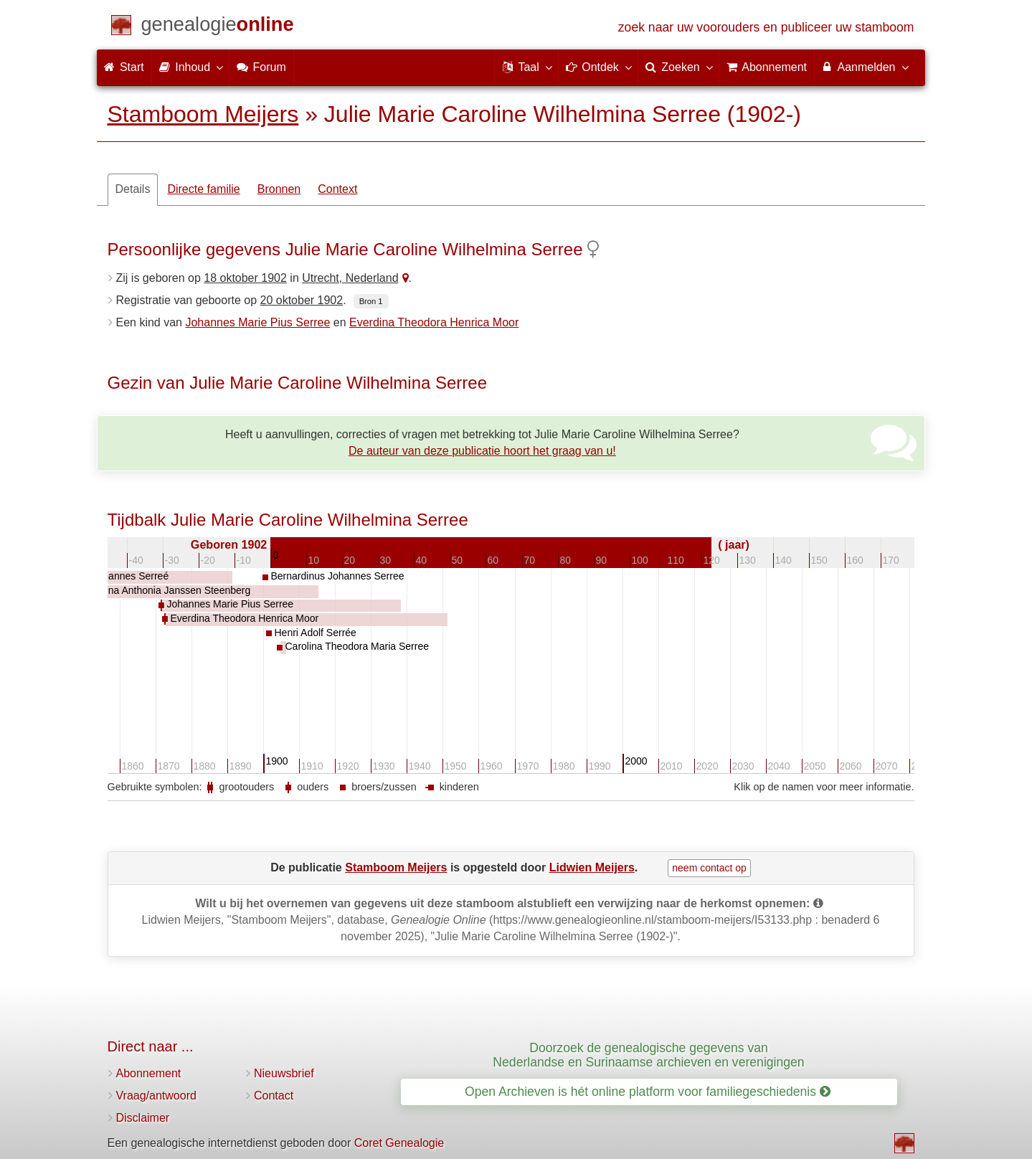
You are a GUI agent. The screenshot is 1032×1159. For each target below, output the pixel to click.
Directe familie (203, 189)
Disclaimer (143, 1118)
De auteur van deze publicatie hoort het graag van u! (482, 451)
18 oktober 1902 (245, 278)
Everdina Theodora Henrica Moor (434, 322)
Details (133, 189)
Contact (273, 1095)
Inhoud (190, 67)
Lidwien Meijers (592, 867)
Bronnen (279, 189)
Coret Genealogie (399, 1143)
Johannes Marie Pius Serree (257, 322)
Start (124, 67)
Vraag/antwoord (156, 1095)
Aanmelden (864, 67)
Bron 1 (371, 301)
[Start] (217, 27)
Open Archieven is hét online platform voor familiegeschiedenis (647, 1091)
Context (337, 189)
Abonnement (148, 1073)
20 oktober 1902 (302, 300)
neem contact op (709, 868)
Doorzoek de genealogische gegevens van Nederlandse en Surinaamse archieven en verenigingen (648, 1055)
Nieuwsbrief (284, 1073)
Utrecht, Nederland (350, 278)
